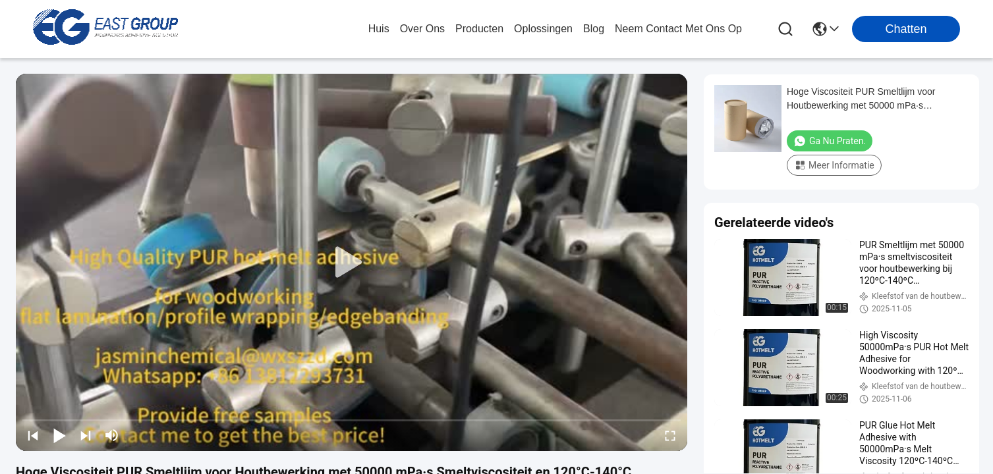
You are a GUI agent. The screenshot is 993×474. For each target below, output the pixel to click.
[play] (351, 262)
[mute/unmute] (112, 435)
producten (479, 28)
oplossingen (543, 28)
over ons (422, 28)
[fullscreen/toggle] (670, 435)
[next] (85, 435)
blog (593, 28)
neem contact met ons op (678, 28)
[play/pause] (59, 435)
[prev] (33, 435)
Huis (378, 28)
